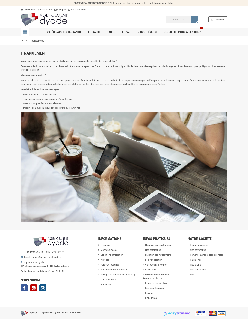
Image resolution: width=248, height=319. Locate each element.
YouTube (33, 287)
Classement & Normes (156, 264)
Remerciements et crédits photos (206, 255)
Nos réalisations (198, 269)
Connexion (217, 19)
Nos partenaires (198, 250)
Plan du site (106, 284)
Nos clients (195, 264)
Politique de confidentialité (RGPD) (118, 274)
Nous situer (44, 9)
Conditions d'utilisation (112, 255)
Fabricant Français (154, 288)
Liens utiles (151, 298)
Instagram (42, 287)
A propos (60, 9)
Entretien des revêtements (158, 255)
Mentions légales (109, 250)
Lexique (149, 293)
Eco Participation (153, 259)
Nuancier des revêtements (158, 245)
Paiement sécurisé (110, 264)
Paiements (195, 259)
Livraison (105, 245)
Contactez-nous (108, 279)
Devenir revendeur (199, 245)
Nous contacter (77, 9)
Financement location (156, 283)
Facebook (24, 287)
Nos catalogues (153, 250)
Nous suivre (28, 9)
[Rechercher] (182, 19)
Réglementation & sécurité (114, 269)
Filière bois (150, 269)
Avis (192, 274)
